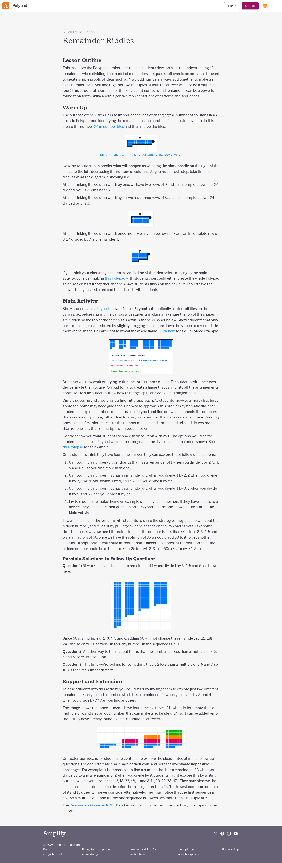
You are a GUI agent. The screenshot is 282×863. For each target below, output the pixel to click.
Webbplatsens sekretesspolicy (188, 852)
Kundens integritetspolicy (54, 852)
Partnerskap (230, 849)
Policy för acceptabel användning (96, 852)
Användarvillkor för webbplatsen (143, 852)
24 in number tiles (109, 126)
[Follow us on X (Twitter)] (215, 833)
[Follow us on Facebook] (222, 833)
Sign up (250, 6)
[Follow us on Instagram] (229, 833)
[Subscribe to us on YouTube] (235, 833)
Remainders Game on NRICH (93, 805)
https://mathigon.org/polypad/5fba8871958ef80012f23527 (141, 155)
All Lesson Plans (79, 32)
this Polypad (115, 278)
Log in (232, 6)
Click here (167, 331)
